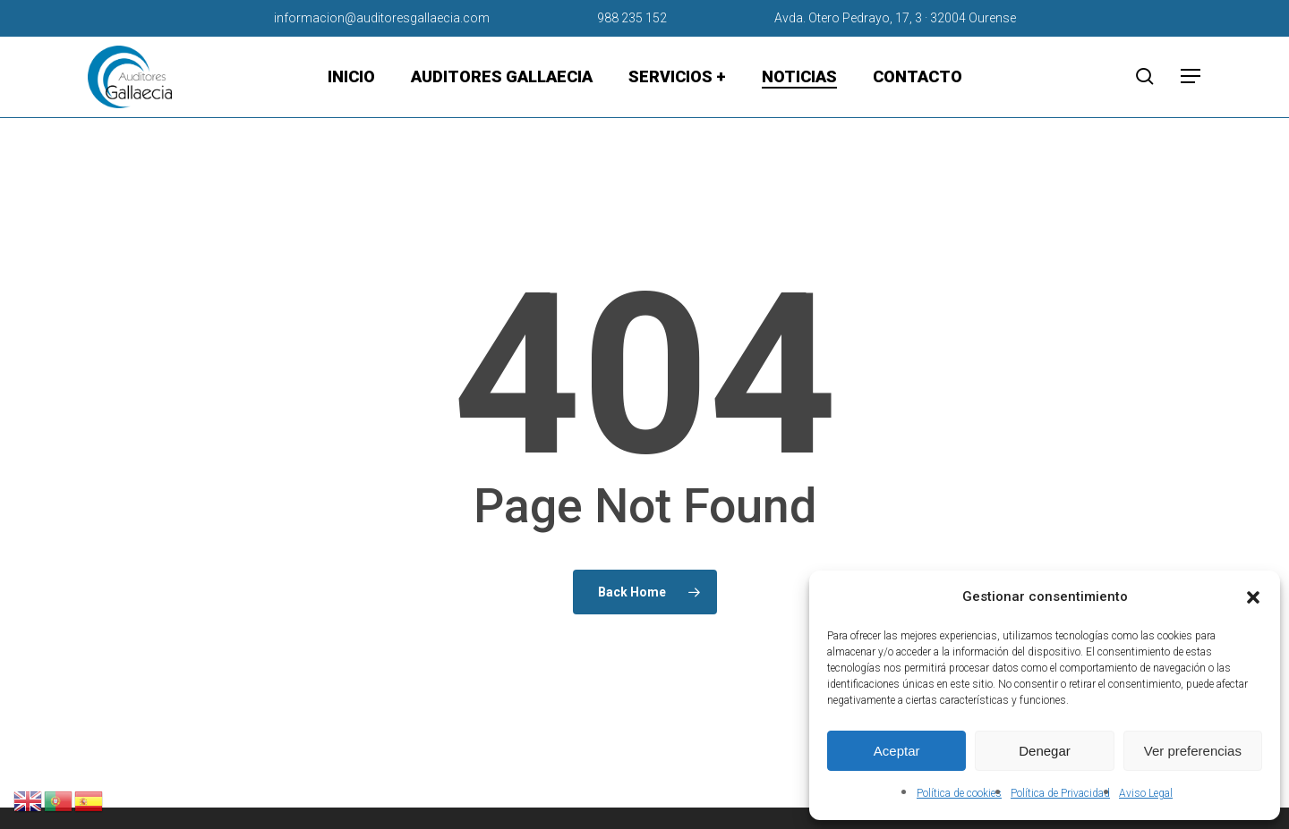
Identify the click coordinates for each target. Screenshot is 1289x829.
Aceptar (897, 750)
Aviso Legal (1146, 793)
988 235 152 (632, 18)
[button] (1253, 597)
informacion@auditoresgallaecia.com (382, 18)
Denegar (1045, 750)
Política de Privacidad (1060, 793)
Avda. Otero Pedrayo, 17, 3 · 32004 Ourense (895, 18)
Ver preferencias (1193, 750)
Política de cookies (959, 793)
